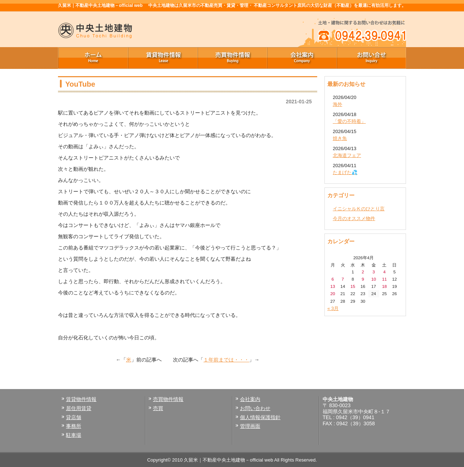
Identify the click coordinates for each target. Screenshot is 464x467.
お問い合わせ (255, 408)
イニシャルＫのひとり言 (359, 208)
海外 (337, 104)
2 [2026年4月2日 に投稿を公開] (363, 271)
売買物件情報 (232, 58)
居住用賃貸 (78, 408)
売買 (158, 408)
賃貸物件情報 (162, 58)
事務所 (73, 426)
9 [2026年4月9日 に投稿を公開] (363, 279)
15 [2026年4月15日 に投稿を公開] (353, 286)
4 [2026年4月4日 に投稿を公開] (384, 271)
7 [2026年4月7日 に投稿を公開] (342, 279)
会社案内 (301, 58)
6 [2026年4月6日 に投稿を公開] (333, 279)
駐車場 (73, 435)
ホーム (93, 58)
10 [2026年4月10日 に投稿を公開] (373, 279)
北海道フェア (347, 155)
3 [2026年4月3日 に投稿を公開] (373, 271)
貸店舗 (73, 417)
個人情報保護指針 (260, 417)
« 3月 (333, 308)
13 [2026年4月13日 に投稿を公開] (332, 286)
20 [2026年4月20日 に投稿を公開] (332, 293)
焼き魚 (340, 138)
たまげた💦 (345, 172)
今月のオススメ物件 (354, 218)
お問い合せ (371, 58)
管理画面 (250, 426)
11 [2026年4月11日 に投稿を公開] (384, 279)
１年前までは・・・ (226, 360)
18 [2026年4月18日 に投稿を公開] (384, 286)
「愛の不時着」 (349, 121)
